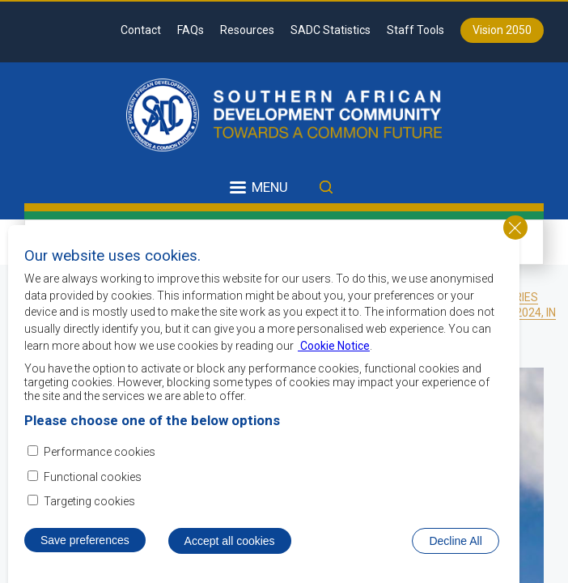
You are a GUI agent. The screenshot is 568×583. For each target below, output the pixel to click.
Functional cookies (93, 476)
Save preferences (84, 540)
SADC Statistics (330, 29)
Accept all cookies (229, 540)
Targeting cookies (89, 501)
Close (515, 227)
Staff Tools (415, 29)
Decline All (455, 540)
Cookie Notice (334, 345)
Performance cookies (99, 451)
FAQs (190, 29)
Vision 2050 (502, 29)
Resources (247, 29)
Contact (141, 29)
